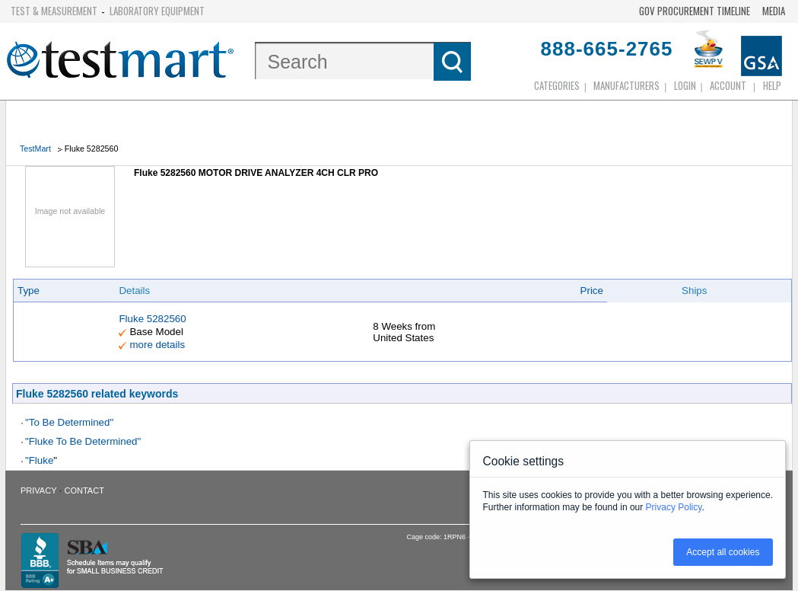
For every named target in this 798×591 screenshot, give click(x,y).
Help (772, 85)
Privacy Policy (674, 507)
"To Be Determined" (69, 422)
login (685, 85)
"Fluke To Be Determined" (83, 441)
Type (28, 290)
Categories (557, 85)
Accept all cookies (722, 552)
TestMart (35, 148)
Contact (84, 490)
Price (591, 290)
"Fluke (39, 460)
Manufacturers (626, 85)
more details (157, 344)
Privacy (38, 490)
